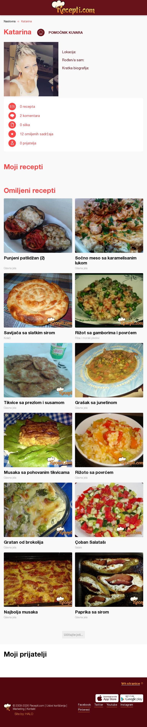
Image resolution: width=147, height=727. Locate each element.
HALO (29, 714)
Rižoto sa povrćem (109, 446)
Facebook (84, 704)
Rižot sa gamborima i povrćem (109, 306)
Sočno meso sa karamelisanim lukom (109, 234)
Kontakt (31, 708)
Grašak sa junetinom (109, 376)
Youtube (112, 704)
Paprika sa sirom (109, 585)
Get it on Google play (131, 698)
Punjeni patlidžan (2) (38, 234)
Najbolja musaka (38, 585)
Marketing (18, 708)
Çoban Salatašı (109, 516)
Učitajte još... (73, 634)
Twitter (98, 704)
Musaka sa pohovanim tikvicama (38, 446)
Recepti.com (73, 7)
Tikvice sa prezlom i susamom (38, 376)
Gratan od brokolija (38, 516)
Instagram (127, 704)
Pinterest (84, 709)
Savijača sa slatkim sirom (38, 306)
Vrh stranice (130, 683)
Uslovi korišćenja (56, 705)
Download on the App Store (107, 698)
